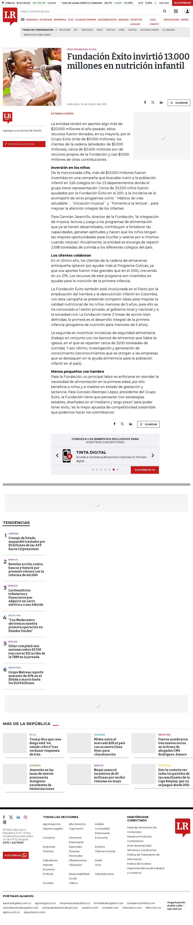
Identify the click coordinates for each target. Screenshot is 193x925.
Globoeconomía (105, 851)
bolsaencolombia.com (141, 903)
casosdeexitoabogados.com (20, 907)
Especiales (75, 846)
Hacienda (35, 765)
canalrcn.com (90, 907)
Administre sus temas (19, 143)
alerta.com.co (11, 912)
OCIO (71, 19)
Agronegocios (52, 823)
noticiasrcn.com (132, 907)
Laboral (13, 533)
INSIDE (184, 19)
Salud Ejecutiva (104, 873)
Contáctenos (135, 840)
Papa (100, 30)
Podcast (48, 873)
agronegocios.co (45, 903)
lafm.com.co (153, 907)
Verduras (87, 30)
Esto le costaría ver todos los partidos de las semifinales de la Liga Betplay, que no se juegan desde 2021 (174, 777)
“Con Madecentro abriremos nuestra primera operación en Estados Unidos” (25, 625)
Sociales (99, 734)
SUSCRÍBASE (182, 3)
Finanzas (48, 851)
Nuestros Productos (139, 836)
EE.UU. (33, 734)
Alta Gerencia (77, 823)
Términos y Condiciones (141, 850)
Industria (14, 615)
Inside (98, 860)
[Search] (164, 11)
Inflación (64, 30)
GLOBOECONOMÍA (85, 19)
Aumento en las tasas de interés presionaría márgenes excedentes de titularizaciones (42, 779)
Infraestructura (78, 860)
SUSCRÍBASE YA (145, 469)
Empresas (49, 846)
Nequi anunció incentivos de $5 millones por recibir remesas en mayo (109, 775)
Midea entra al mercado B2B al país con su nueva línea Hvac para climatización (109, 747)
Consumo (49, 837)
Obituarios (75, 864)
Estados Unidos (149, 30)
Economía (101, 837)
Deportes (164, 765)
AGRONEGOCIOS (107, 19)
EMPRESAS (60, 19)
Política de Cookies (139, 863)
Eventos (100, 846)
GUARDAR (179, 102)
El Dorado (169, 30)
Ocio (98, 864)
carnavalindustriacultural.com (60, 907)
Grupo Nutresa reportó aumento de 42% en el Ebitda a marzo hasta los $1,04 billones (25, 677)
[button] (56, 456)
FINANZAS (32, 19)
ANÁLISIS (123, 19)
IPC (75, 30)
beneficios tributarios (37, 35)
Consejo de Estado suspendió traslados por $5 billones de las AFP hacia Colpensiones (26, 543)
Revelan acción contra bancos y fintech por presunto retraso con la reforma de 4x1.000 (26, 569)
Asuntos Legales (53, 828)
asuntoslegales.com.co (17, 903)
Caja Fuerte (76, 828)
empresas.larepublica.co (75, 903)
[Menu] (23, 19)
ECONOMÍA (46, 19)
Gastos (132, 30)
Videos (73, 882)
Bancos (13, 559)
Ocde (121, 30)
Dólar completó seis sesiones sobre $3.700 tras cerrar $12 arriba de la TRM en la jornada (26, 651)
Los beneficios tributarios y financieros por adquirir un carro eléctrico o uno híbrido (25, 598)
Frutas (110, 30)
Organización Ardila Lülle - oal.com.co (176, 905)
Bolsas (13, 641)
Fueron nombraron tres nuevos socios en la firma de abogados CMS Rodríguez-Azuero (173, 747)
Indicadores (50, 860)
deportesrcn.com (34, 912)
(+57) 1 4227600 (13, 842)
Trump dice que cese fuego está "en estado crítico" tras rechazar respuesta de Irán (45, 747)
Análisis (99, 823)
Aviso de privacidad (139, 845)
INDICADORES (171, 19)
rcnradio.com (110, 907)
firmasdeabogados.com (109, 903)
